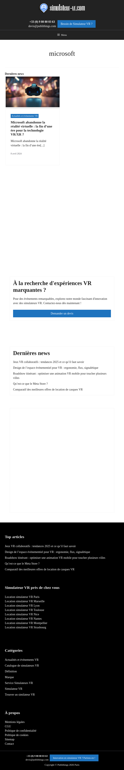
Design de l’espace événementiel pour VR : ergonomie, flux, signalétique (55, 367)
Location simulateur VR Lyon (22, 605)
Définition (11, 671)
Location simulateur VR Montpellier (26, 623)
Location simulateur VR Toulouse (24, 610)
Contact (9, 743)
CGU (8, 726)
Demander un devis (62, 313)
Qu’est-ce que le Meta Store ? (30, 383)
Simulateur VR (13, 688)
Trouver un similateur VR (20, 694)
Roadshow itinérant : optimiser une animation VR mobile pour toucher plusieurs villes (55, 557)
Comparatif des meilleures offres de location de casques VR (48, 389)
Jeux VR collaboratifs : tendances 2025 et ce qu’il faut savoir (48, 362)
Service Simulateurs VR (19, 683)
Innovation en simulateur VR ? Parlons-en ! (74, 758)
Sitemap (9, 739)
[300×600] (37, 507)
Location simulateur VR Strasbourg (25, 627)
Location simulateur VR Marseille (25, 601)
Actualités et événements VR (24, 116)
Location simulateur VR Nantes (23, 618)
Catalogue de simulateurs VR (22, 665)
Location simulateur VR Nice (22, 614)
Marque (9, 677)
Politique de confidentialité (20, 730)
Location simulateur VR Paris (22, 597)
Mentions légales (15, 722)
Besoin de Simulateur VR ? (77, 23)
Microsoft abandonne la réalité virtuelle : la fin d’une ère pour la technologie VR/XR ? (31, 128)
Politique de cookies (16, 735)
